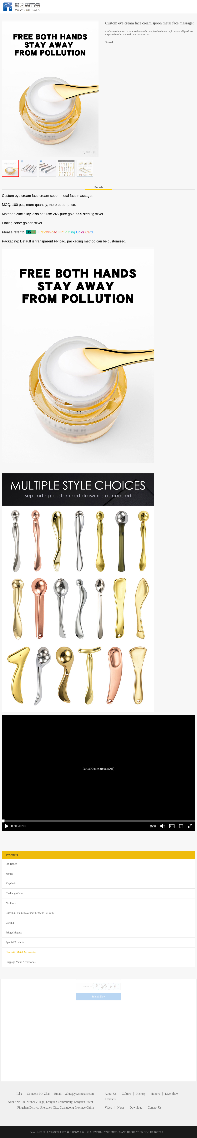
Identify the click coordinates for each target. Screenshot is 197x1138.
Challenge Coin (14, 893)
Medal (9, 873)
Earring (10, 922)
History (140, 1093)
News (120, 1107)
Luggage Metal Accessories (21, 962)
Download (136, 1107)
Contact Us (154, 1107)
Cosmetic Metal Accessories (21, 952)
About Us (111, 1093)
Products (110, 1099)
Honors (155, 1093)
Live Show (172, 1093)
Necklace (11, 903)
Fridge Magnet (14, 932)
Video (108, 1107)
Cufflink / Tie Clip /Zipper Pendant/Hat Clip (30, 913)
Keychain (11, 883)
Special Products (15, 942)
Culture (126, 1093)
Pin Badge (11, 863)
